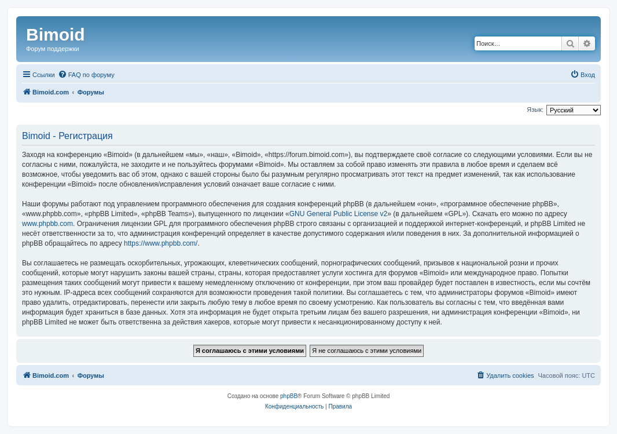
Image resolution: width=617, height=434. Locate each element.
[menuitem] (86, 75)
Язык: (535, 109)
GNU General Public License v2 (338, 214)
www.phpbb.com (47, 224)
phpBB (289, 396)
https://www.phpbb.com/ (160, 243)
